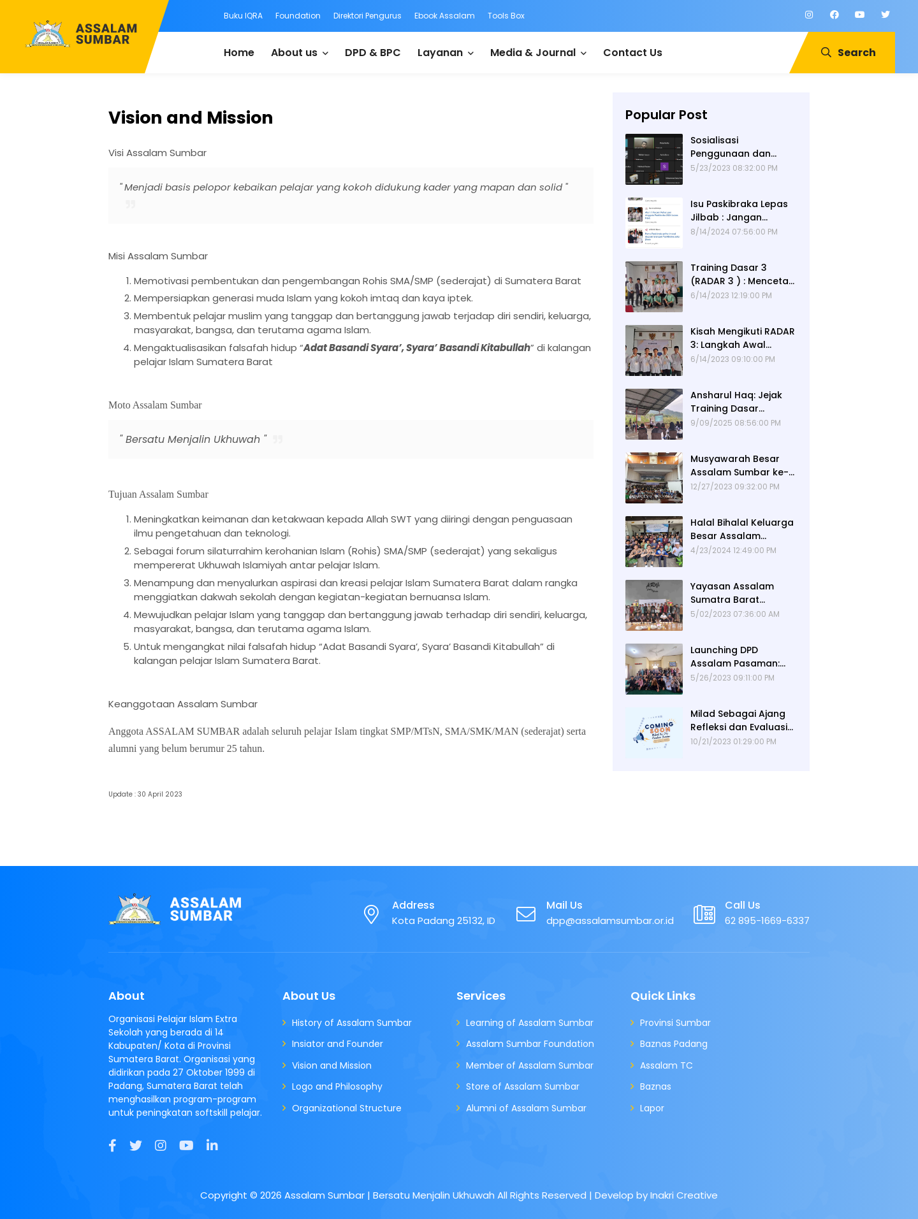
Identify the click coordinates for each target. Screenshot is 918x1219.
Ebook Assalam (444, 15)
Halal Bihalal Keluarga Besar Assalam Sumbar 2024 (742, 529)
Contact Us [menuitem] (632, 52)
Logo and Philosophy (337, 1086)
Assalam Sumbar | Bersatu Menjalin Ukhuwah (389, 1195)
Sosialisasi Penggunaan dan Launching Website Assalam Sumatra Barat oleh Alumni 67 (738, 147)
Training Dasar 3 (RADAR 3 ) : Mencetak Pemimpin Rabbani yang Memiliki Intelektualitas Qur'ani (742, 274)
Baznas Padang (674, 1043)
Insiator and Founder (337, 1043)
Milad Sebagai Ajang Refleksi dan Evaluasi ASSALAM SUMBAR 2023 (743, 720)
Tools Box (506, 15)
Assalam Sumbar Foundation (530, 1043)
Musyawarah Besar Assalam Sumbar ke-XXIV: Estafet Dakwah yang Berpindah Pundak (739, 465)
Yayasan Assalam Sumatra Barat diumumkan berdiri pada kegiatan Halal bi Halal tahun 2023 (738, 593)
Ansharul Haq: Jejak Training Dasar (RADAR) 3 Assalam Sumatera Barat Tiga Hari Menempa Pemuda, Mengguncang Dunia (739, 402)
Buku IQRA (243, 15)
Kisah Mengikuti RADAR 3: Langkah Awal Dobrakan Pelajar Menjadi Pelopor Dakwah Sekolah (742, 338)
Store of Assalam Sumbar (522, 1086)
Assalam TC (666, 1065)
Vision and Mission (332, 1065)
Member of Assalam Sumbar (530, 1065)
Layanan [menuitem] (440, 52)
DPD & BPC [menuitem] (373, 52)
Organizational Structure (347, 1108)
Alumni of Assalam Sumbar (526, 1108)
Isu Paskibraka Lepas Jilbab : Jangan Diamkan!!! (739, 211)
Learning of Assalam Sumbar (530, 1022)
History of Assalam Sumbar (352, 1022)
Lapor (652, 1108)
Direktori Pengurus (367, 15)
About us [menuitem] (294, 52)
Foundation (298, 15)
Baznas (655, 1086)
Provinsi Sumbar (675, 1022)
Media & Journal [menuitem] (533, 52)
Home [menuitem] (239, 52)
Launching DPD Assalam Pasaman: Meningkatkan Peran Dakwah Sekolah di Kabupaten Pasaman (739, 657)
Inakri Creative (684, 1195)
